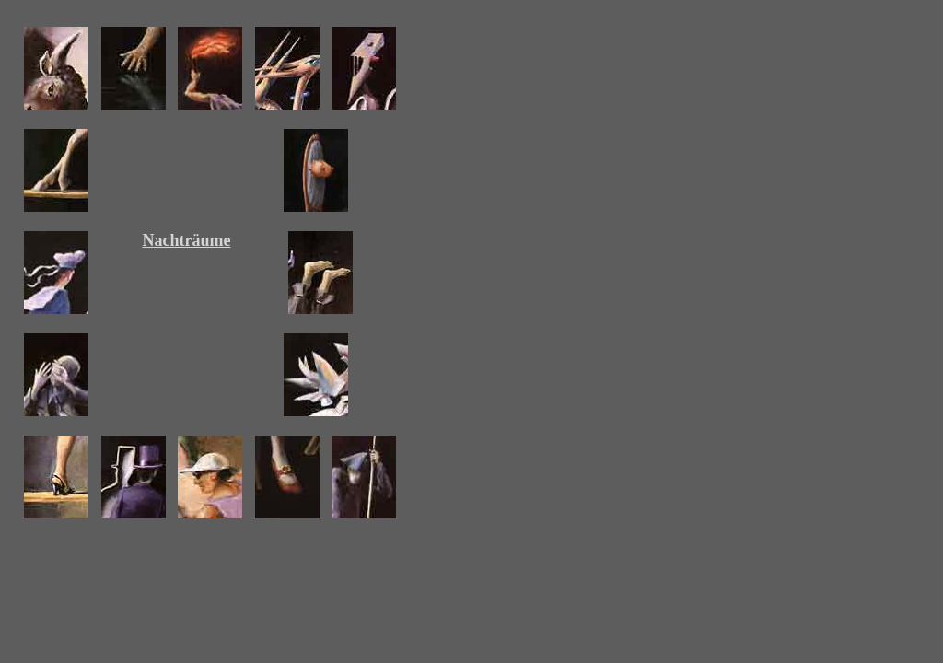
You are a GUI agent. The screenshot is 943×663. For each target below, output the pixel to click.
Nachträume (187, 240)
